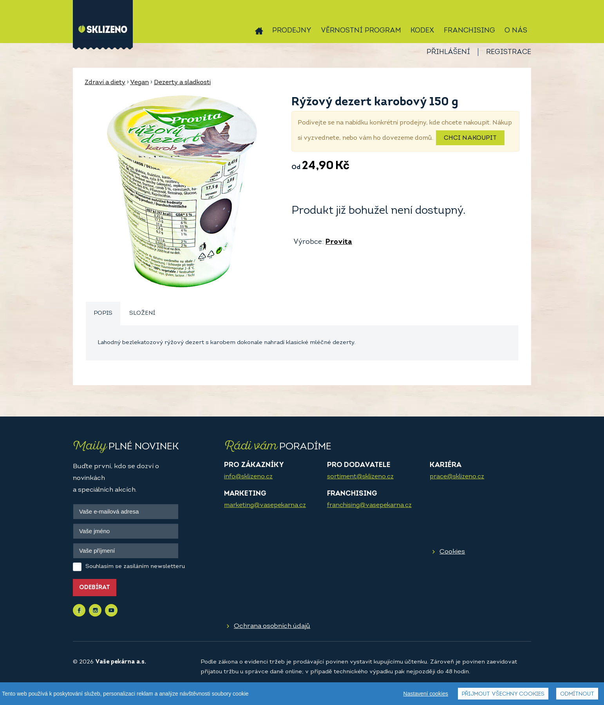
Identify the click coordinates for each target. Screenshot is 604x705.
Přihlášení (448, 52)
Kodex (422, 30)
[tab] (103, 314)
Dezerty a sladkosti (182, 82)
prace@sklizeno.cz (457, 477)
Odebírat (94, 588)
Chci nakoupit (470, 138)
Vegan (139, 82)
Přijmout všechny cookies (503, 694)
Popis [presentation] (103, 313)
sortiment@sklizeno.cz (360, 477)
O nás (516, 30)
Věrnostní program (361, 30)
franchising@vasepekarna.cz (369, 505)
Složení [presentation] (142, 313)
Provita (339, 242)
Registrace (508, 52)
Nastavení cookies (425, 694)
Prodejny (291, 30)
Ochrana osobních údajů (272, 626)
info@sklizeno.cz (248, 477)
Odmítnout (577, 694)
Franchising (469, 30)
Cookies (452, 551)
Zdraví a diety (105, 82)
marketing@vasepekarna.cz (265, 505)
